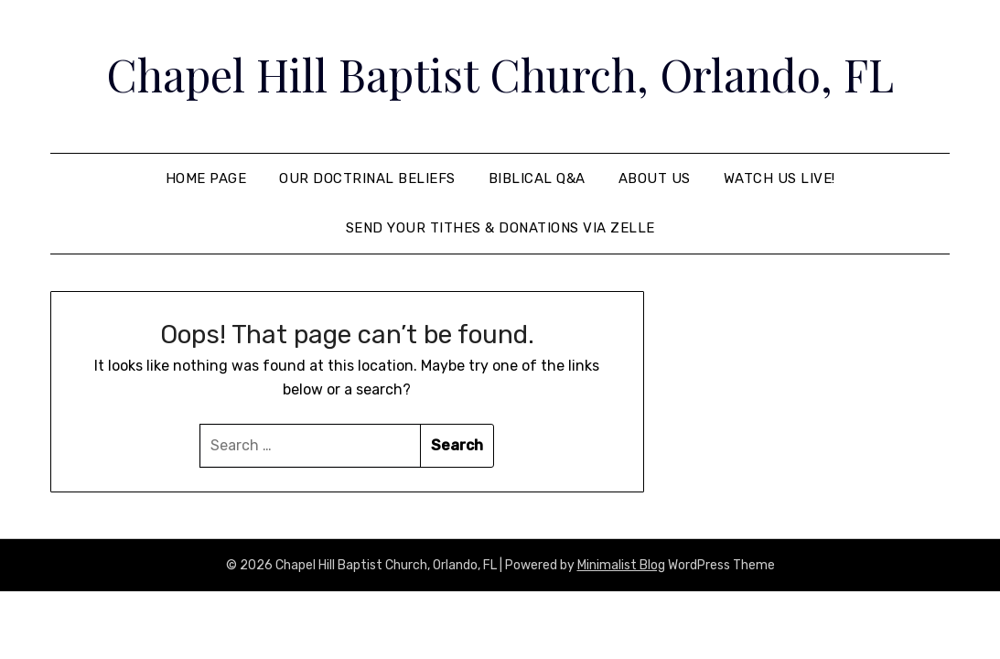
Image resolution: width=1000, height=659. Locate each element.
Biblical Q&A (537, 178)
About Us (654, 178)
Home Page (206, 178)
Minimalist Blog (621, 565)
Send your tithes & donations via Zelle (500, 228)
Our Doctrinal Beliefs (367, 178)
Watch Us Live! (779, 178)
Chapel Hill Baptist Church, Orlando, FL (500, 74)
